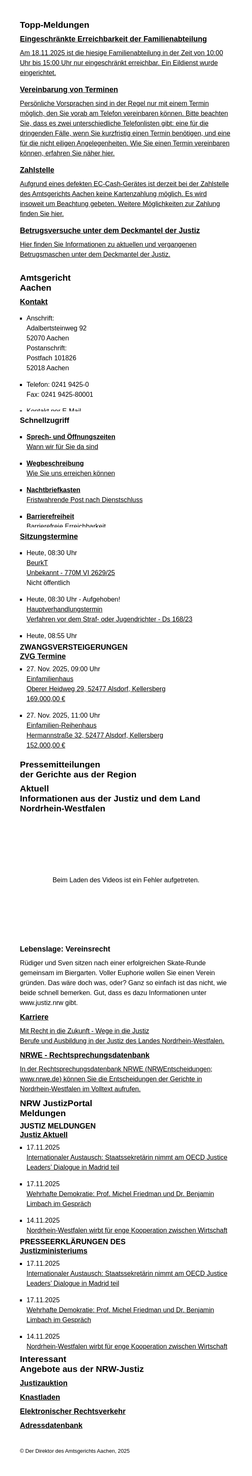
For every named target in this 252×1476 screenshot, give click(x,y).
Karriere (34, 1017)
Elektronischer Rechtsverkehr (73, 1411)
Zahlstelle (37, 170)
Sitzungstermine (49, 536)
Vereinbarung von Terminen (69, 89)
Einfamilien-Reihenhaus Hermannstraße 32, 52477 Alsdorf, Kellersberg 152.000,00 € (95, 735)
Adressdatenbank (51, 1425)
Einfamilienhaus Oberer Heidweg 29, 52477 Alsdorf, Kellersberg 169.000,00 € (96, 688)
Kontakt (34, 302)
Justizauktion (44, 1383)
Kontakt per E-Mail (54, 411)
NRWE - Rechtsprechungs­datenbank (85, 1055)
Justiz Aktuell (58, 1130)
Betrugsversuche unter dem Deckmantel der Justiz (110, 230)
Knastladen (40, 1397)
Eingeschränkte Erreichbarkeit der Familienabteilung (113, 39)
